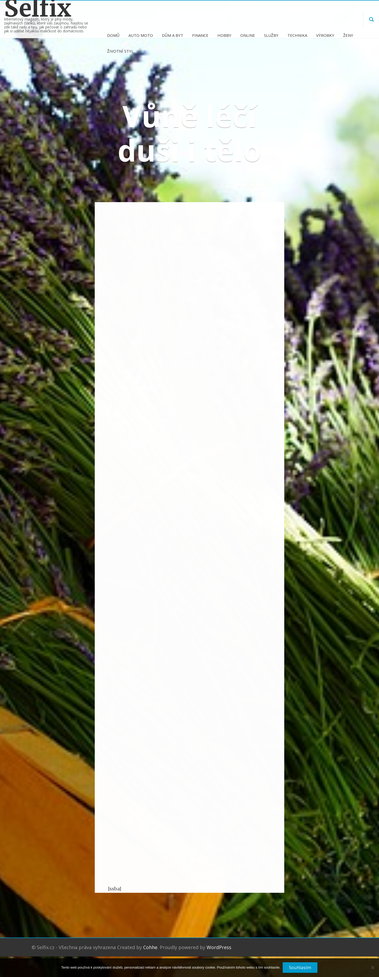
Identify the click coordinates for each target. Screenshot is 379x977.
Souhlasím (301, 968)
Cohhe (150, 954)
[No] (372, 970)
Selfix (37, 8)
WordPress (219, 954)
